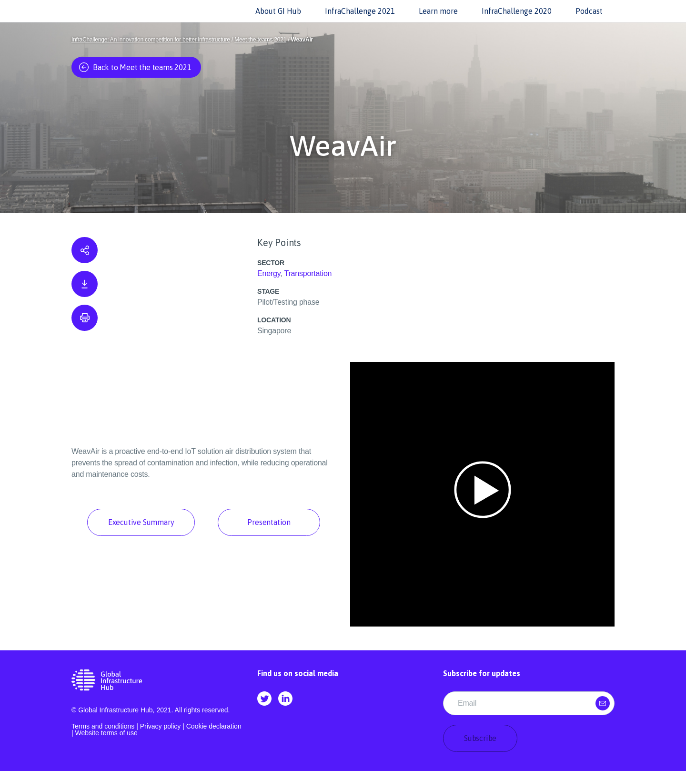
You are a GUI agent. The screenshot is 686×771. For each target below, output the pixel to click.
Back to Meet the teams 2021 (135, 67)
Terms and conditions (102, 726)
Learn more (438, 11)
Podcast (589, 11)
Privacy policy (160, 726)
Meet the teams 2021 (260, 39)
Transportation (308, 273)
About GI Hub (278, 11)
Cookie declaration (214, 726)
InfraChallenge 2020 (517, 11)
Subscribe (480, 738)
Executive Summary (141, 522)
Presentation (269, 522)
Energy (268, 273)
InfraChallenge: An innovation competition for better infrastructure (150, 39)
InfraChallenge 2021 (360, 11)
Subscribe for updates (481, 673)
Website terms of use (106, 733)
